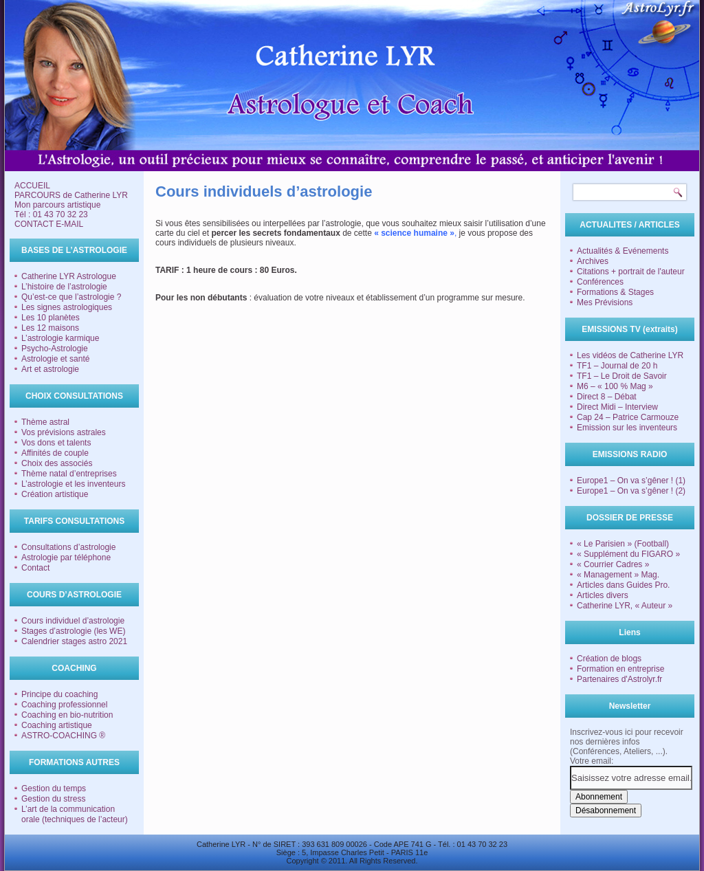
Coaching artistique (56, 725)
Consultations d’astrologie (68, 547)
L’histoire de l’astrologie (64, 286)
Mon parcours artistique (57, 205)
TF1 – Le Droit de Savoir (622, 376)
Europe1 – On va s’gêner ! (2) (631, 491)
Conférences (600, 282)
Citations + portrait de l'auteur (631, 271)
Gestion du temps (53, 788)
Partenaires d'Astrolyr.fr (619, 679)
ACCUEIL (32, 185)
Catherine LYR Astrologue (68, 276)
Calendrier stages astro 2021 (74, 641)
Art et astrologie (50, 369)
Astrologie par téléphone (66, 557)
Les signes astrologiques (66, 307)
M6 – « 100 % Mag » (615, 386)
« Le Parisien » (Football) (623, 544)
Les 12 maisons (50, 328)
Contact (35, 568)
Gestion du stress (53, 799)
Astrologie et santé (55, 359)
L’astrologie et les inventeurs (73, 484)
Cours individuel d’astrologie (72, 621)
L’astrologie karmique (60, 338)
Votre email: (591, 761)
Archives (592, 261)
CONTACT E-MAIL (48, 224)
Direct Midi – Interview (617, 407)
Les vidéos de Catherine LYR (630, 355)
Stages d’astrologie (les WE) (73, 631)
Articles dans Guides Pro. (623, 585)
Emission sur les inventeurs (627, 427)
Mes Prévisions (604, 302)
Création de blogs (609, 658)
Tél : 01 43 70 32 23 (51, 214)
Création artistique (54, 494)
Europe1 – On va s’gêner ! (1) (631, 480)
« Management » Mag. (618, 575)
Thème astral (45, 422)
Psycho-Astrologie (54, 348)
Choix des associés (56, 463)
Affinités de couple (55, 453)
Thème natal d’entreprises (69, 473)
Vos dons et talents (56, 443)
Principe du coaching (59, 694)
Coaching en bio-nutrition (67, 715)
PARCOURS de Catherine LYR (71, 195)
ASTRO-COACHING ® (63, 735)
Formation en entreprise (620, 669)
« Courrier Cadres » (613, 564)
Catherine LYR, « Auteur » (624, 605)
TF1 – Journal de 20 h (617, 366)
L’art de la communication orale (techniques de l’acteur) (74, 814)
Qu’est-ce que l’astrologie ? (71, 297)
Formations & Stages (615, 292)
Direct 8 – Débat (607, 396)
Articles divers (602, 595)
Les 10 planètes (50, 317)
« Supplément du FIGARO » (628, 554)
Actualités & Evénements (622, 251)
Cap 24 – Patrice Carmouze (628, 417)
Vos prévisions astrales (63, 432)
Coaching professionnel (64, 704)
